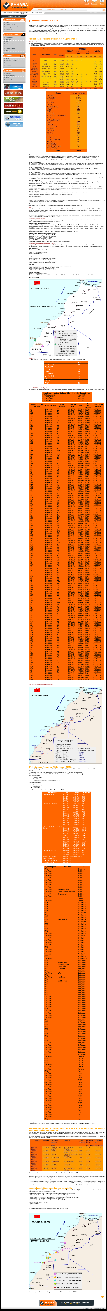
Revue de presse (50, 9)
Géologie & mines (10, 24)
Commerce (8, 65)
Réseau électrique (10, 48)
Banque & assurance (11, 75)
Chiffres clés (63, 9)
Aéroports (8, 39)
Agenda (40, 9)
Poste (7, 77)
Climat (7, 22)
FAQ (72, 9)
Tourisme (8, 62)
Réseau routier (9, 37)
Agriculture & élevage (11, 60)
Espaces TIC (9, 79)
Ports (7, 41)
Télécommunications (11, 43)
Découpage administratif (12, 27)
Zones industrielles (10, 46)
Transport (8, 73)
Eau (7, 50)
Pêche (7, 58)
